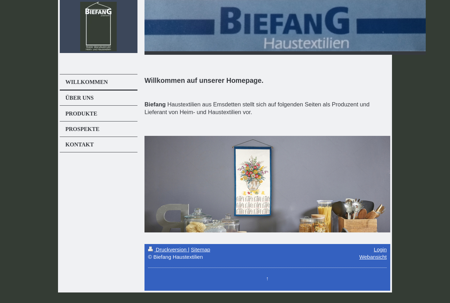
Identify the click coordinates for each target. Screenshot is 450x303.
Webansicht (373, 257)
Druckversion (168, 249)
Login (380, 249)
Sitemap (200, 249)
